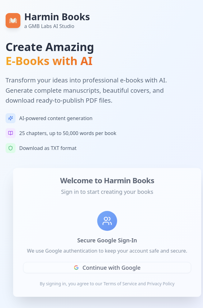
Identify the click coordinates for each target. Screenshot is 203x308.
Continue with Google (108, 267)
